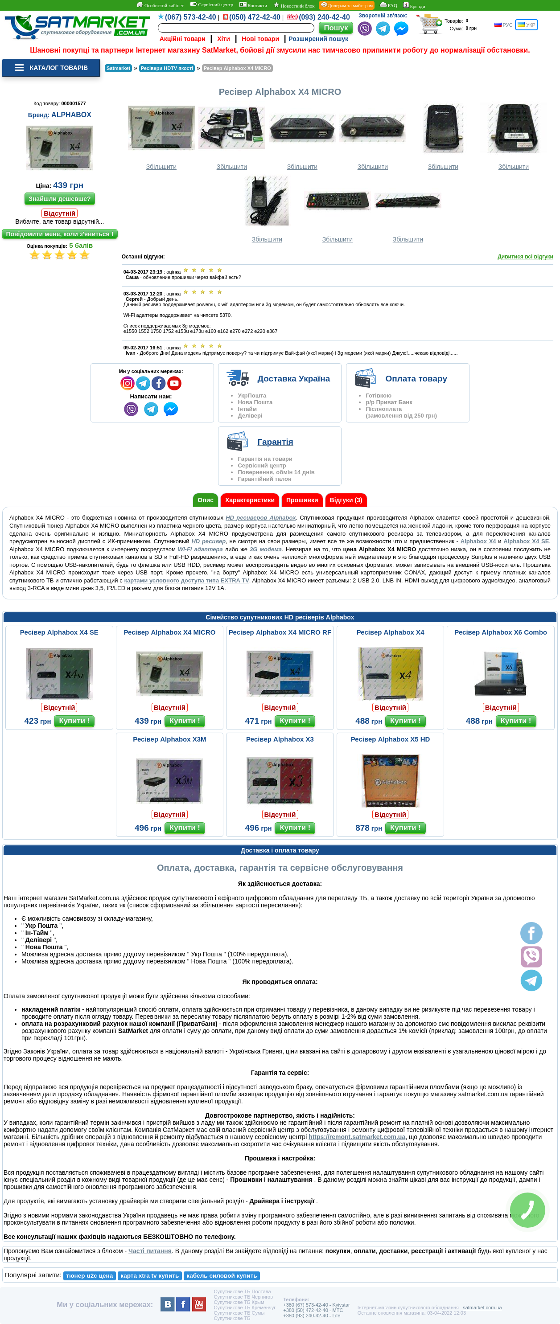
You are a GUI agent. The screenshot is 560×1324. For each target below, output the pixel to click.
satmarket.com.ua (482, 1307)
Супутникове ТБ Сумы (239, 1313)
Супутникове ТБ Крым (239, 1302)
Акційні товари (183, 38)
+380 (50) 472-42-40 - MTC (313, 1310)
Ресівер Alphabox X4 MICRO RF (280, 632)
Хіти (223, 38)
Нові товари (260, 38)
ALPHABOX (71, 115)
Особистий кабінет (160, 5)
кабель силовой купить (221, 1275)
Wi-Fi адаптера (200, 549)
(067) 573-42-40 (190, 17)
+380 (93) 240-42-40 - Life (311, 1315)
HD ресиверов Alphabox (261, 517)
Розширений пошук (318, 38)
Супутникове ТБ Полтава (242, 1291)
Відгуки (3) (346, 500)
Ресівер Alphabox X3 (280, 739)
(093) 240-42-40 (324, 17)
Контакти (253, 5)
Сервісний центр (211, 4)
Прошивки (302, 500)
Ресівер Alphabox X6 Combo (500, 632)
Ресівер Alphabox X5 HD (390, 739)
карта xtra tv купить (149, 1275)
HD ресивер (208, 541)
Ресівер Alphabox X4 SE (59, 632)
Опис (206, 500)
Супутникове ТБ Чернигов (243, 1296)
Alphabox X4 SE (526, 541)
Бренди (414, 5)
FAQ (388, 5)
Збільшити (161, 135)
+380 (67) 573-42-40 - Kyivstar (316, 1305)
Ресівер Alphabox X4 (390, 632)
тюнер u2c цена (89, 1275)
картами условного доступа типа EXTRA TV (186, 580)
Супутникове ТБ (232, 1318)
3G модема (266, 549)
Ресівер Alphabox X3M (169, 739)
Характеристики (250, 500)
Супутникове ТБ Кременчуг (245, 1307)
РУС (503, 25)
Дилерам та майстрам (347, 5)
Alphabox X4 (478, 541)
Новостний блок (294, 5)
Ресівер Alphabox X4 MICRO (169, 632)
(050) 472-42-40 (254, 17)
